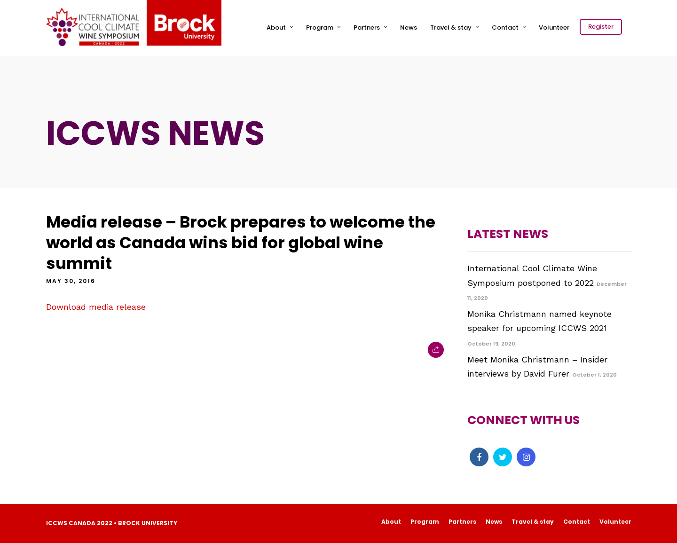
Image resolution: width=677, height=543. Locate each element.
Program (319, 27)
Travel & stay (451, 27)
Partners (367, 27)
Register (601, 26)
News (408, 27)
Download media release (96, 307)
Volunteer (554, 27)
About (276, 27)
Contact (505, 27)
